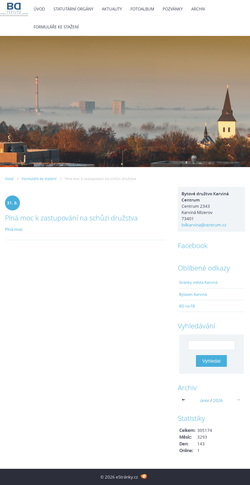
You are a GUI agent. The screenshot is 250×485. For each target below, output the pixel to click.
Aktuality (112, 9)
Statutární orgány (73, 9)
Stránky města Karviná (198, 282)
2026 (218, 400)
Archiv (198, 9)
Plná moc (14, 229)
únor (204, 400)
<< (184, 400)
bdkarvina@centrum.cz (204, 225)
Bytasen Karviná (193, 294)
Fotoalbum (142, 9)
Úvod (39, 9)
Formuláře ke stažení (56, 27)
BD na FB (187, 305)
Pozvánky (173, 9)
